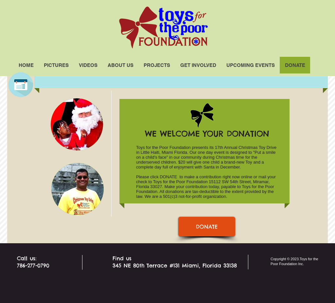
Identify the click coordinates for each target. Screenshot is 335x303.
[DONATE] (206, 226)
